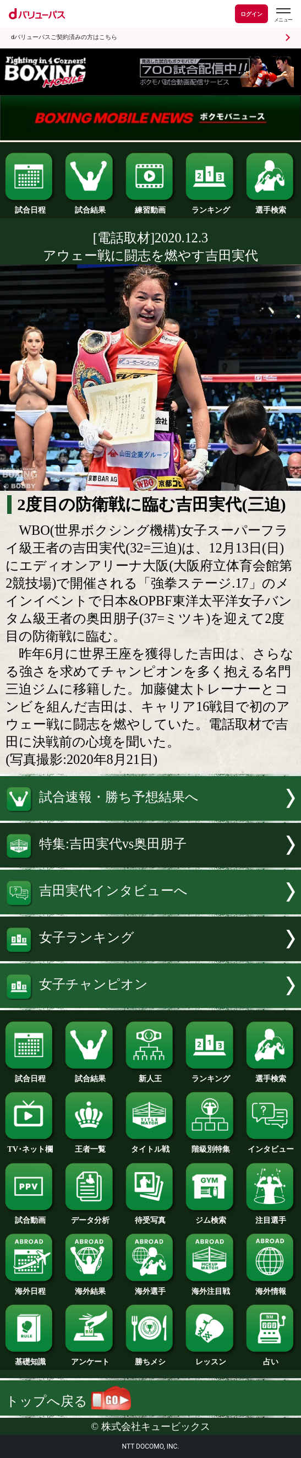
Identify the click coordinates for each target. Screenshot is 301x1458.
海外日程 (30, 1287)
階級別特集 (210, 1145)
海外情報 (271, 1287)
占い (271, 1357)
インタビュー (271, 1145)
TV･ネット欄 (30, 1145)
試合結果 (90, 206)
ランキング (210, 206)
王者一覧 (90, 1145)
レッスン (210, 1357)
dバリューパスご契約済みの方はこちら (64, 37)
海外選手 (150, 1287)
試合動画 (30, 1216)
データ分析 (90, 1216)
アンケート (90, 1357)
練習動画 (150, 206)
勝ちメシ (150, 1357)
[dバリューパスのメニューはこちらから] (282, 15)
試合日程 (30, 206)
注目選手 (271, 1216)
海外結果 (90, 1287)
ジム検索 (210, 1216)
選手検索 (271, 206)
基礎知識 (30, 1357)
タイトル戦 (150, 1145)
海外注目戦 (210, 1287)
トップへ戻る (68, 1401)
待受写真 (150, 1216)
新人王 (150, 1074)
